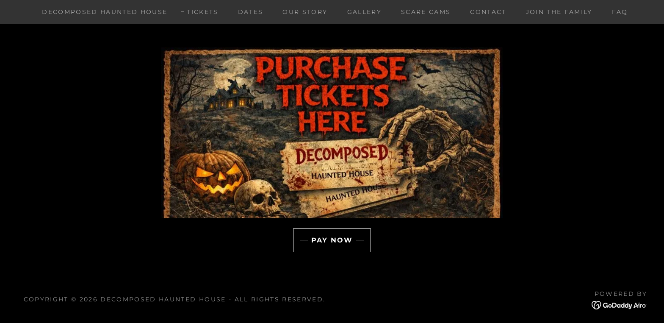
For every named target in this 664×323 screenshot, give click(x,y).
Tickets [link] (202, 12)
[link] (619, 304)
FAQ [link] (620, 12)
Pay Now (332, 240)
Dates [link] (250, 12)
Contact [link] (488, 12)
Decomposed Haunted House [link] (104, 12)
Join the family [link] (559, 12)
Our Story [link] (304, 12)
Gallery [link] (364, 12)
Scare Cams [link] (426, 12)
